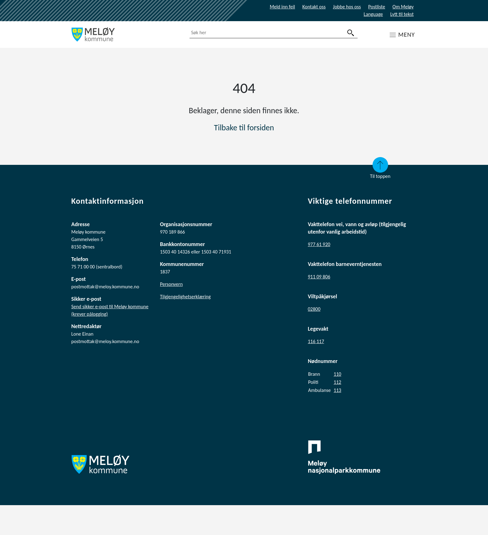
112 (337, 382)
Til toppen (380, 168)
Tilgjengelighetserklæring (185, 297)
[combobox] (274, 32)
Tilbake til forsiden (244, 128)
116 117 (316, 341)
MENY (406, 34)
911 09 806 (319, 277)
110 (337, 374)
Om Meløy (403, 7)
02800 (314, 309)
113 (337, 390)
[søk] (350, 32)
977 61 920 (319, 244)
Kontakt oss (314, 7)
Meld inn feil (282, 7)
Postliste (376, 7)
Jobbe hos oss (347, 7)
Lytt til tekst (402, 14)
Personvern (171, 284)
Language (373, 14)
